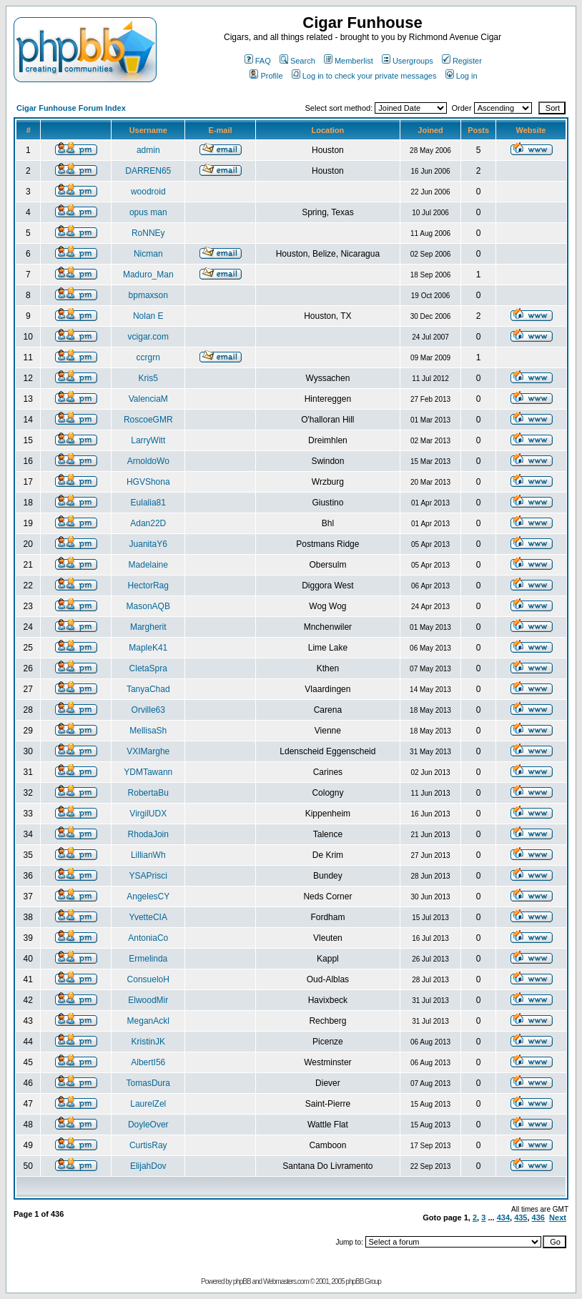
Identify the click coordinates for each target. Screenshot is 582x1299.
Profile (266, 75)
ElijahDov (148, 1166)
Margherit (148, 627)
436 (538, 1217)
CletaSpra (148, 668)
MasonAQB (148, 606)
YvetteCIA (148, 917)
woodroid (148, 192)
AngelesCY (148, 896)
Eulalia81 (148, 503)
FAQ (258, 60)
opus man (148, 212)
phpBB (242, 1281)
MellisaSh (148, 731)
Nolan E (148, 316)
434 (503, 1217)
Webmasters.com (286, 1281)
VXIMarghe (148, 751)
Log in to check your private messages (364, 75)
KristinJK (148, 1042)
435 (520, 1217)
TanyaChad (148, 689)
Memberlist (348, 60)
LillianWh (148, 855)
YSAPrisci (148, 876)
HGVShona (148, 482)
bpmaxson (148, 295)
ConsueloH (148, 979)
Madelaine (148, 565)
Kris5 (148, 378)
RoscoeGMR (148, 420)
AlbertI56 (148, 1062)
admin (148, 150)
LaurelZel (148, 1104)
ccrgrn (148, 357)
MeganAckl (148, 1021)
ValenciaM (148, 399)
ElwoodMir (148, 1000)
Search (297, 60)
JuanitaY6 (148, 544)
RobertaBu (148, 793)
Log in (461, 75)
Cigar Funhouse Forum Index (71, 108)
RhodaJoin (148, 834)
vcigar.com (148, 337)
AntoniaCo (148, 938)
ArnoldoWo (148, 461)
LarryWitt (148, 440)
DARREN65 (148, 171)
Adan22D (148, 523)
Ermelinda (148, 959)
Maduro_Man (148, 275)
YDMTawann (148, 772)
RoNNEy (148, 233)
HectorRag (148, 586)
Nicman (148, 254)
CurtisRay (148, 1145)
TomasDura (148, 1083)
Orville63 (148, 710)
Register (462, 60)
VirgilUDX (148, 814)
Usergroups (407, 60)
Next (557, 1217)
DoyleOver (148, 1125)
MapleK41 (148, 648)
